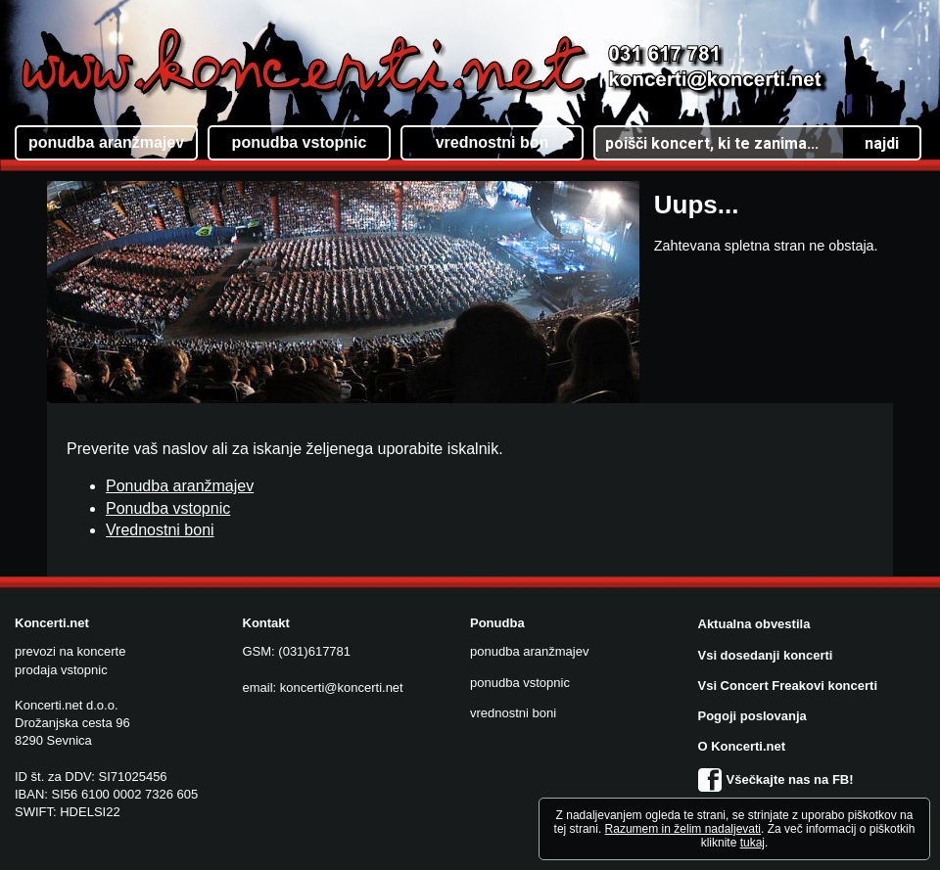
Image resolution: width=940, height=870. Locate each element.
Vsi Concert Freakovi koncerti (788, 685)
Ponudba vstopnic (168, 508)
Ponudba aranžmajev (180, 486)
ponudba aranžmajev (529, 651)
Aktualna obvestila (754, 624)
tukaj (752, 842)
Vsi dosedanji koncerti (765, 655)
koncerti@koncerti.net (341, 687)
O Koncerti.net (742, 746)
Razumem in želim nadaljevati (683, 829)
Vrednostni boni (160, 530)
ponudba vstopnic (520, 682)
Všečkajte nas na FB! (776, 779)
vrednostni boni (513, 713)
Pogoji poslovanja (752, 716)
